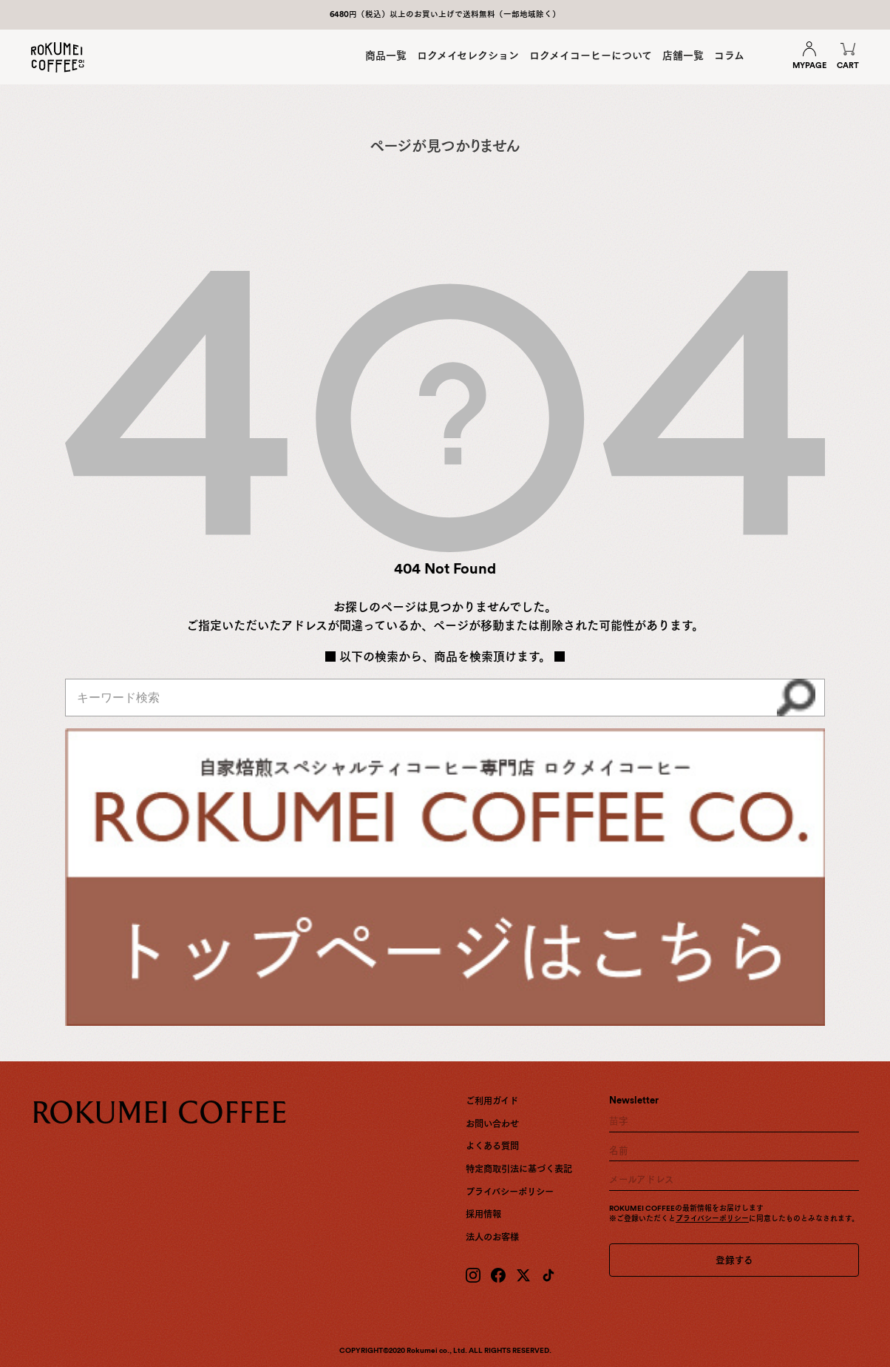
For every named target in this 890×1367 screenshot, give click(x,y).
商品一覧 (386, 55)
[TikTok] (548, 1275)
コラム (729, 55)
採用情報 (483, 1214)
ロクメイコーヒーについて (590, 55)
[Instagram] (473, 1275)
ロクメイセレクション (468, 55)
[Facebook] (498, 1275)
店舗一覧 (683, 55)
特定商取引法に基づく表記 (519, 1169)
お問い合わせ (492, 1123)
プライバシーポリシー (510, 1192)
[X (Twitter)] (523, 1275)
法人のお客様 (492, 1237)
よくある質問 (492, 1146)
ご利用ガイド (492, 1100)
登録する (734, 1260)
